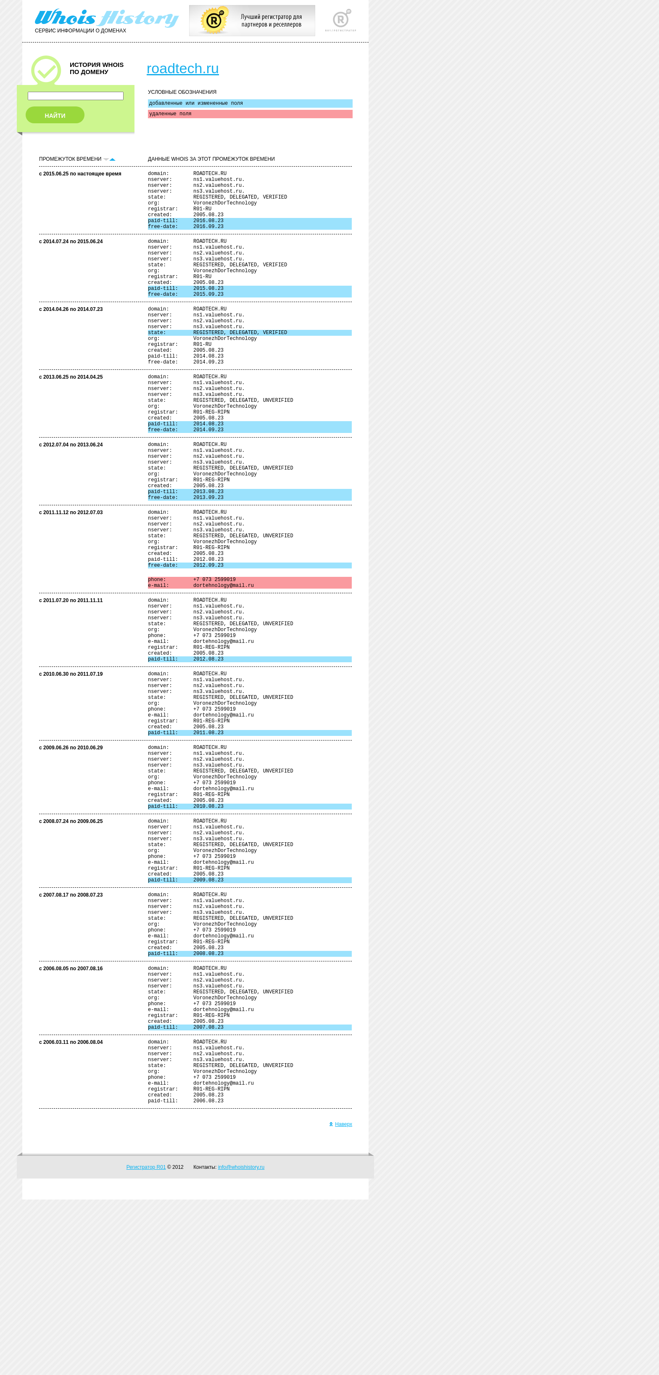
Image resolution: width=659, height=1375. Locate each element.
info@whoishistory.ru (241, 1343)
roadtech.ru (183, 68)
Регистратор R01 (146, 1343)
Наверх (340, 1300)
